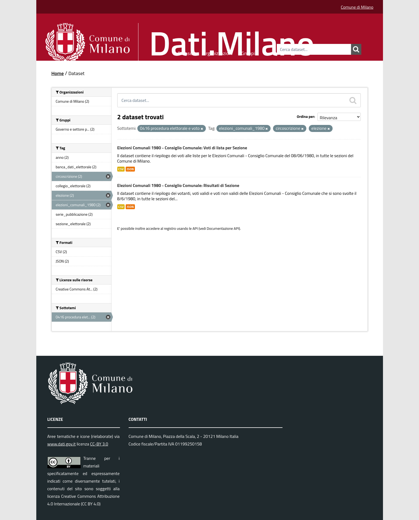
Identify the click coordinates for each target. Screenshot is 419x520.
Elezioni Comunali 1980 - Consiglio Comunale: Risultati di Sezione (178, 185)
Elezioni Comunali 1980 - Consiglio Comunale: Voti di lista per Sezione (182, 147)
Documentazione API (223, 228)
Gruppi (248, 52)
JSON (130, 169)
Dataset (186, 52)
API (195, 228)
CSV (121, 169)
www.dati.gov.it (61, 444)
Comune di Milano (357, 7)
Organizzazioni (218, 52)
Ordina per (305, 116)
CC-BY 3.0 (99, 444)
